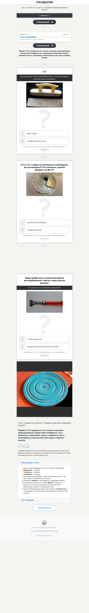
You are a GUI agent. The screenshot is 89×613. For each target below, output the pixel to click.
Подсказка (44, 149)
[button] (70, 389)
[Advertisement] (44, 260)
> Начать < (44, 15)
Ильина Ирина (26, 446)
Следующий (43, 22)
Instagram (39, 531)
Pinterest (50, 531)
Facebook (33, 531)
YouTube (45, 531)
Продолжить (44, 508)
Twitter (56, 531)
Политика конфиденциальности (44, 535)
